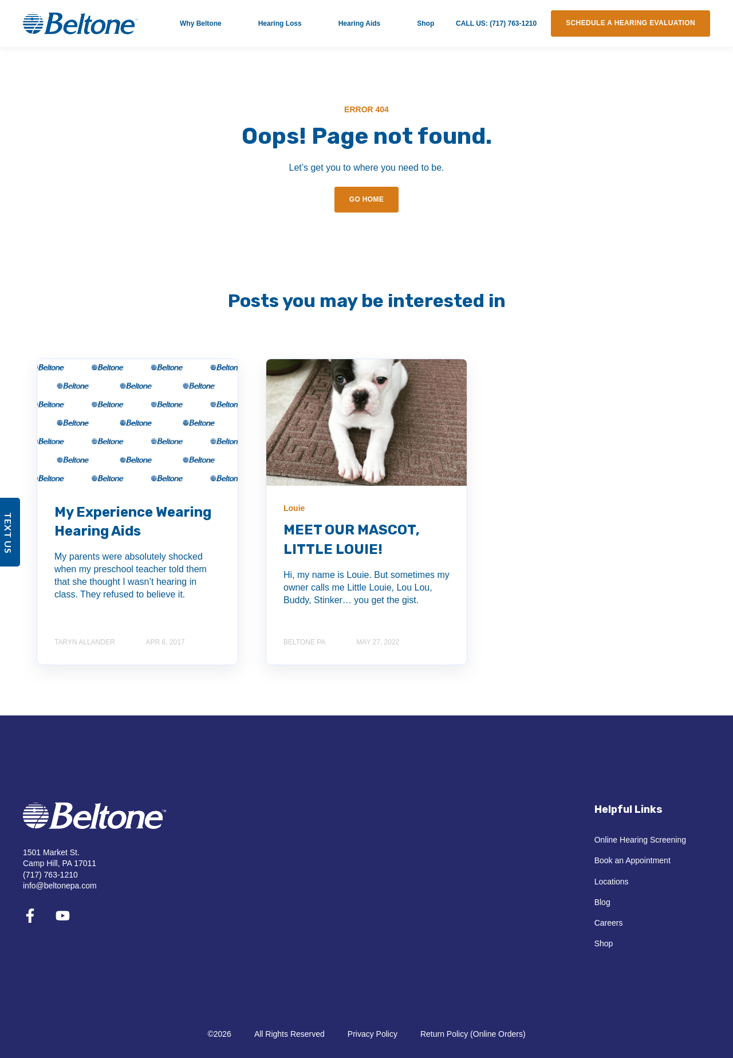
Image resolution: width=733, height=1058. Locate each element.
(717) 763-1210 (50, 874)
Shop (603, 943)
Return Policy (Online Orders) (473, 1034)
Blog (602, 902)
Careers (608, 922)
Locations (611, 881)
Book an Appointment (632, 860)
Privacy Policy (372, 1034)
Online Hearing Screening (640, 839)
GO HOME (366, 199)
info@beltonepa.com (60, 885)
